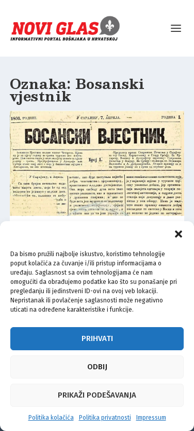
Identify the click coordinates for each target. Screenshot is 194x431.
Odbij (97, 366)
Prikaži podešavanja (97, 395)
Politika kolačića (51, 417)
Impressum (151, 417)
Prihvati (97, 338)
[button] (178, 234)
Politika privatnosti (105, 417)
